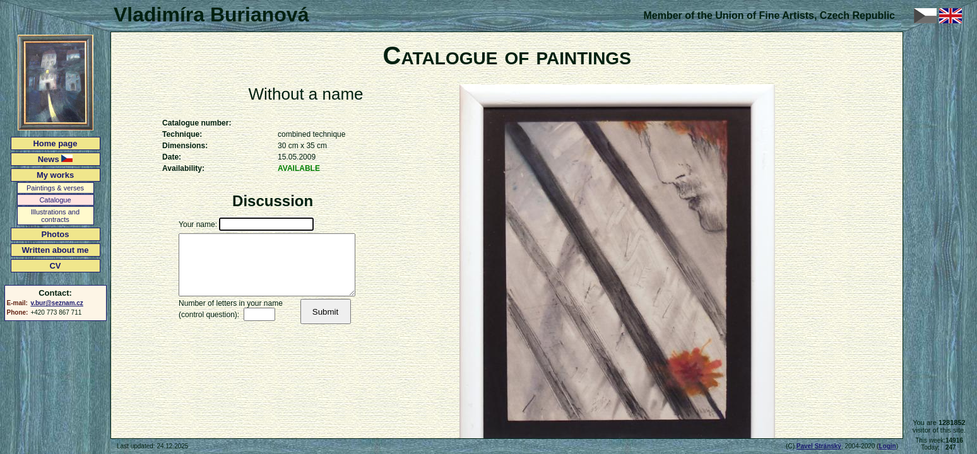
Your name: (198, 224)
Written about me (55, 250)
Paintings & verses (55, 188)
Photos (55, 234)
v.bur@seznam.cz (56, 303)
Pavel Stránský (818, 446)
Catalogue (55, 200)
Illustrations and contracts (55, 215)
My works (55, 175)
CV (55, 266)
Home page (55, 143)
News (55, 159)
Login (887, 446)
